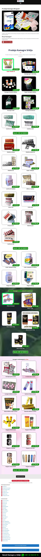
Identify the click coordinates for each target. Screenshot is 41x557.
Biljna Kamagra (5, 492)
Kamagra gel (4, 484)
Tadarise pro (4, 510)
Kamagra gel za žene (6, 493)
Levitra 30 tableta (5, 509)
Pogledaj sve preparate (20, 474)
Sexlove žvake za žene (6, 534)
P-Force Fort (4, 516)
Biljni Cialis (4, 525)
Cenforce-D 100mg (5, 498)
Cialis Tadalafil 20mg (6, 519)
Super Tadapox (5, 507)
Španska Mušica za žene (6, 537)
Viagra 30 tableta (5, 522)
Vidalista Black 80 (5, 504)
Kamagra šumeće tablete (6, 486)
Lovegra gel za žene (6, 531)
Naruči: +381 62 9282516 (20, 132)
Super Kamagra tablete (6, 487)
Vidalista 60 (4, 503)
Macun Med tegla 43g (6, 528)
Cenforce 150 (5, 500)
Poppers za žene (5, 538)
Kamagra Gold (5, 489)
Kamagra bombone (5, 490)
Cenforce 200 (5, 501)
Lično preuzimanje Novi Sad (20, 548)
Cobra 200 (4, 513)
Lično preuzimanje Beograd (20, 543)
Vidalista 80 (4, 506)
